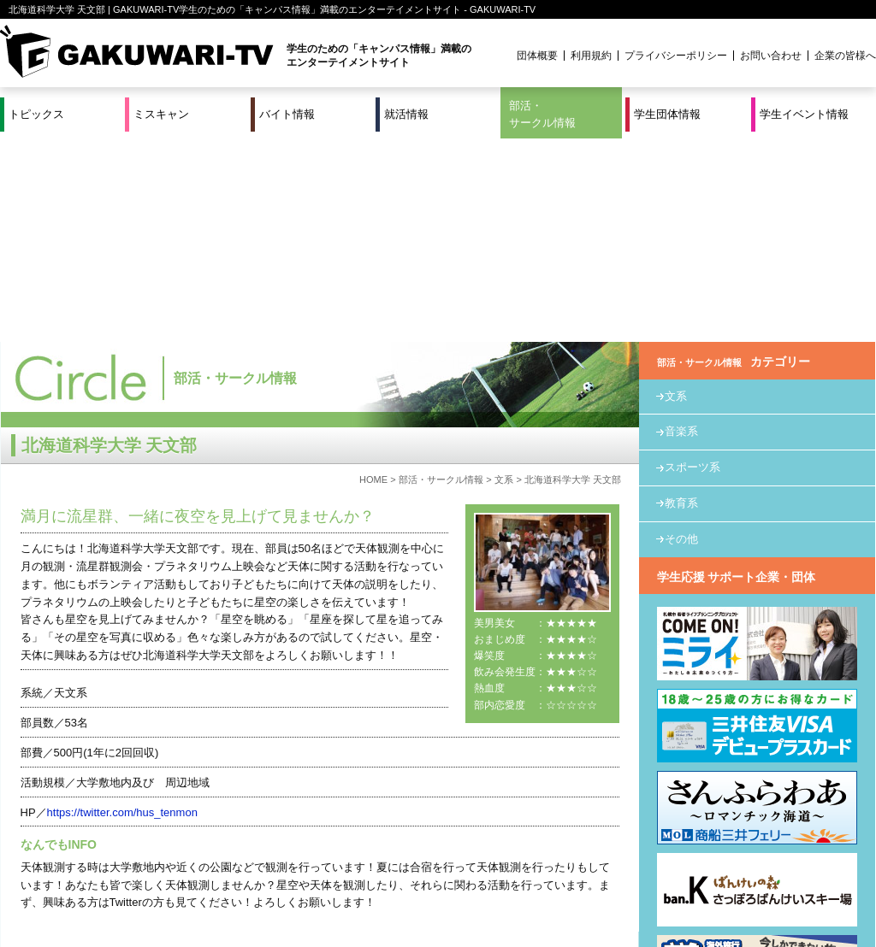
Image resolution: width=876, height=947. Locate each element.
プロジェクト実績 (322, 898)
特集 (322, 878)
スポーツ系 (692, 263)
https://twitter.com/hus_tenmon (122, 609)
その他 (681, 335)
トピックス (36, 114)
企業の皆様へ (845, 56)
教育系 (681, 299)
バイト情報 (287, 114)
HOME (373, 276)
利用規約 (591, 56)
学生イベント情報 (804, 114)
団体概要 (537, 56)
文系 (503, 276)
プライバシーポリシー (675, 56)
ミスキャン (161, 114)
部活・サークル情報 (542, 114)
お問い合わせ (771, 56)
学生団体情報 (667, 114)
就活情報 (406, 114)
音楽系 (681, 228)
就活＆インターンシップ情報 (236, 878)
